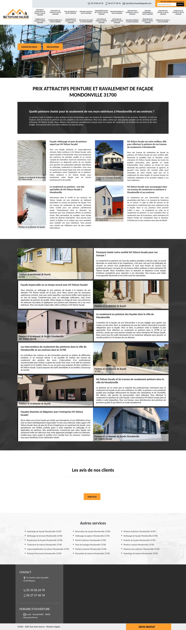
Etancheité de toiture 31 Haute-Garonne (163, 12)
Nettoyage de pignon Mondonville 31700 (92, 536)
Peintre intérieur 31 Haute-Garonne (55, 21)
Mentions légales (53, 626)
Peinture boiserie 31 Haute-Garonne (116, 12)
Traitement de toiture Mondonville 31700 (44, 544)
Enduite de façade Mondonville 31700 (139, 540)
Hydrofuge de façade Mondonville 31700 (44, 531)
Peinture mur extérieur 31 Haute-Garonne (132, 12)
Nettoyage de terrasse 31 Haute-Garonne (117, 20)
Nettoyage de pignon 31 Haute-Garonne (101, 20)
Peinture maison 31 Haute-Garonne (86, 12)
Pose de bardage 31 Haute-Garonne (70, 12)
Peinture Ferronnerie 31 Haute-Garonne (147, 12)
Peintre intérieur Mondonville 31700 (90, 540)
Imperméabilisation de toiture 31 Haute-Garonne (101, 12)
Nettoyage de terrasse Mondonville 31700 (44, 536)
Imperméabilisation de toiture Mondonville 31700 (48, 549)
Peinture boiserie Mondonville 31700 (90, 549)
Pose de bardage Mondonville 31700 (90, 544)
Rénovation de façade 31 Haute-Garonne (147, 20)
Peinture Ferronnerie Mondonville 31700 (44, 553)
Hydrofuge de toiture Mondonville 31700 (141, 553)
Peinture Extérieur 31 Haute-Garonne (132, 21)
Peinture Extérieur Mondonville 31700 (140, 531)
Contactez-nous (29, 47)
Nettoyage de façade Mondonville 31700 (141, 536)
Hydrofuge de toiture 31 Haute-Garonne (178, 12)
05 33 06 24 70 (95, 3)
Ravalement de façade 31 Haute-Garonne (70, 20)
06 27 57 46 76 (113, 3)
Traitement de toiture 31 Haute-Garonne (55, 12)
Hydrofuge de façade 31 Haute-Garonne (39, 20)
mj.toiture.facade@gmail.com (137, 3)
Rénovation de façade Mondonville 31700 (92, 531)
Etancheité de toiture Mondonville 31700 (92, 553)
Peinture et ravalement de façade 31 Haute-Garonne (39, 12)
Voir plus (92, 497)
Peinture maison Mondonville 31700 (139, 544)
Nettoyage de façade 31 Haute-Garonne (86, 21)
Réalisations (53, 47)
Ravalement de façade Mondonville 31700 (44, 540)
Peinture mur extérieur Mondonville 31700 (141, 549)
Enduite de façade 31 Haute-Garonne (163, 21)
